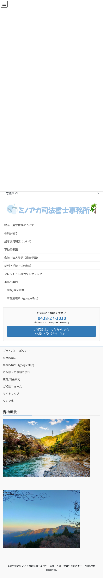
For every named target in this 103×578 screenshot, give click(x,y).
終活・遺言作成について (19, 225)
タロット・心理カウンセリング (23, 274)
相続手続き (11, 233)
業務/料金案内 (15, 290)
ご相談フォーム (12, 386)
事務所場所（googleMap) (22, 298)
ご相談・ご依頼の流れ (16, 372)
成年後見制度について (17, 241)
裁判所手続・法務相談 (17, 266)
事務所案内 (11, 282)
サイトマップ (11, 393)
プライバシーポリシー (16, 351)
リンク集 (8, 401)
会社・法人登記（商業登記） (21, 257)
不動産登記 (11, 249)
